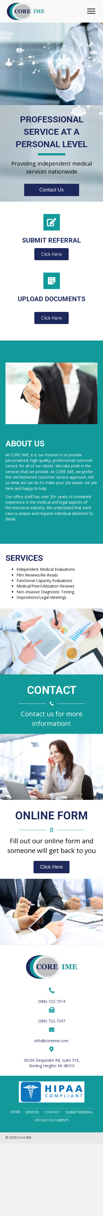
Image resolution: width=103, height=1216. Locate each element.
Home (15, 1112)
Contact (52, 1112)
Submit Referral (79, 1112)
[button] (91, 11)
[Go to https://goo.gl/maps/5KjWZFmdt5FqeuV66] (51, 1057)
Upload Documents (51, 1120)
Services (32, 1112)
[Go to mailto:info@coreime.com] (51, 1035)
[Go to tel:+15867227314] (51, 995)
